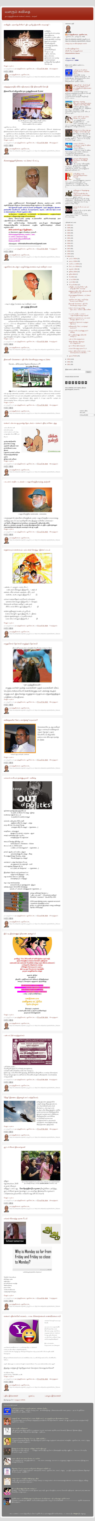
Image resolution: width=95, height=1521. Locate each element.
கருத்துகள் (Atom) (19, 1400)
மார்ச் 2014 (72, 282)
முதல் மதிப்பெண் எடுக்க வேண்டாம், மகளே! (81, 117)
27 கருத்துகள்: (54, 915)
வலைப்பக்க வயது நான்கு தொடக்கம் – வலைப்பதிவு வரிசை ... (80, 309)
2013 (69, 359)
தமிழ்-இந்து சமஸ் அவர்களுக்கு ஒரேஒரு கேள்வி (80, 175)
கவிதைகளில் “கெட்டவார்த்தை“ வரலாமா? (21, 720)
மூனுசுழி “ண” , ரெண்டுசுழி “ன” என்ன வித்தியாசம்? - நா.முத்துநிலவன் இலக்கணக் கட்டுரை (82, 87)
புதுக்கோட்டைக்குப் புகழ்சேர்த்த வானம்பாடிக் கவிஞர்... (78, 300)
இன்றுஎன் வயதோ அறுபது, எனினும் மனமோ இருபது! (82, 130)
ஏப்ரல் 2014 (73, 279)
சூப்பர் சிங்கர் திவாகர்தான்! (14, 1147)
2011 (69, 364)
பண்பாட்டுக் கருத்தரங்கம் (14, 1035)
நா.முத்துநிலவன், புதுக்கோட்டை (77, 34)
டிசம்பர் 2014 (73, 258)
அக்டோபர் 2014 (74, 264)
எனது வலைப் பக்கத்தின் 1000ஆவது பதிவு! (25, 1478)
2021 (69, 238)
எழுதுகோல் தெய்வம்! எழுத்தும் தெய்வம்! (21, 644)
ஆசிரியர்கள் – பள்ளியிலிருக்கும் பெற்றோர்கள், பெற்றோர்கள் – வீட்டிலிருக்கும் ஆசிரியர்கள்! (41, 1498)
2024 (69, 230)
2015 (69, 253)
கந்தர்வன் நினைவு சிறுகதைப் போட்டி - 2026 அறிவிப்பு (29, 1438)
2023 (69, 233)
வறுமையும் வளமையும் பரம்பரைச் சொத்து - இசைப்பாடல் (27, 550)
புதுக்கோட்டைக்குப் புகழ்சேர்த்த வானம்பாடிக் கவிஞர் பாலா (28, 267)
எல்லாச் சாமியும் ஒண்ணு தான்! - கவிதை (20, 778)
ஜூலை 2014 (73, 271)
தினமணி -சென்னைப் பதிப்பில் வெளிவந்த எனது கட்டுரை (27, 359)
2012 (69, 362)
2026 (69, 225)
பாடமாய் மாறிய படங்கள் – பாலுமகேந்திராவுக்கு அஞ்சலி (27, 482)
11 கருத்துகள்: (54, 405)
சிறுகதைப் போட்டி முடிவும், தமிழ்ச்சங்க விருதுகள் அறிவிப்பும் (31, 1468)
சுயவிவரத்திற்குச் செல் (72, 48)
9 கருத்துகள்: (53, 1079)
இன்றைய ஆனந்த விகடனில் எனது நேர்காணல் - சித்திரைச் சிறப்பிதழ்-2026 (82, 103)
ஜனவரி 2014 (73, 356)
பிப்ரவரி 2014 (73, 284)
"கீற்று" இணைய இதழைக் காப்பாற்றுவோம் (21, 1098)
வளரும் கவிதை (17, 12)
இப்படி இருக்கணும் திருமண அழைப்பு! (20, 934)
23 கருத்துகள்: (54, 1200)
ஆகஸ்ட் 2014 (73, 269)
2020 (69, 240)
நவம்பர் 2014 (73, 261)
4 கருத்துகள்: (53, 341)
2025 (69, 227)
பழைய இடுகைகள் (53, 1396)
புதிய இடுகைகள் (11, 1396)
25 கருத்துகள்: (54, 142)
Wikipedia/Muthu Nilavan (72, 53)
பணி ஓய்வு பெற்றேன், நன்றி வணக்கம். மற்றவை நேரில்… (81, 71)
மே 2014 (72, 277)
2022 (69, 235)
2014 (69, 256)
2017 (69, 248)
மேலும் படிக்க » (9, 66)
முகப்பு (31, 1396)
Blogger (76, 1513)
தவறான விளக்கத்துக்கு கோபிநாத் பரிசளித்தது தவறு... (80, 160)
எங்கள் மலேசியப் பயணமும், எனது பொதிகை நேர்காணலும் (82, 145)
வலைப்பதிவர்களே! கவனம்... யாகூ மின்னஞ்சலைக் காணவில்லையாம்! (32, 1316)
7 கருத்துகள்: (53, 249)
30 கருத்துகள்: (54, 702)
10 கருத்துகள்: (54, 1379)
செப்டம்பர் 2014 (74, 266)
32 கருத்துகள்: (54, 464)
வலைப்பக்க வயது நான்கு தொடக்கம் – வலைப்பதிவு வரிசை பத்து (30, 423)
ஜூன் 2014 (72, 274)
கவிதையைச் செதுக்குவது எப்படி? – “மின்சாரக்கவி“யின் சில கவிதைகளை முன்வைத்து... (81, 193)
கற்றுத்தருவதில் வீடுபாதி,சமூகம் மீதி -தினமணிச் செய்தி (26, 87)
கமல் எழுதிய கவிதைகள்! (20, 1428)
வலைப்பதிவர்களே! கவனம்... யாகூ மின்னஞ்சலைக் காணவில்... (80, 351)
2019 (69, 243)
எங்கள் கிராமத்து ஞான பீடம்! (15, 1219)
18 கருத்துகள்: (54, 1129)
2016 (69, 251)
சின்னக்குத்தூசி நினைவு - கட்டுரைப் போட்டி (21, 161)
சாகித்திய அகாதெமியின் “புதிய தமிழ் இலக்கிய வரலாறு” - (27, 25)
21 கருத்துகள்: (54, 68)
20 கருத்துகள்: (54, 760)
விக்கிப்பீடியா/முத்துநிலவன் (74, 51)
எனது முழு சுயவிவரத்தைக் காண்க (76, 43)
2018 (69, 246)
